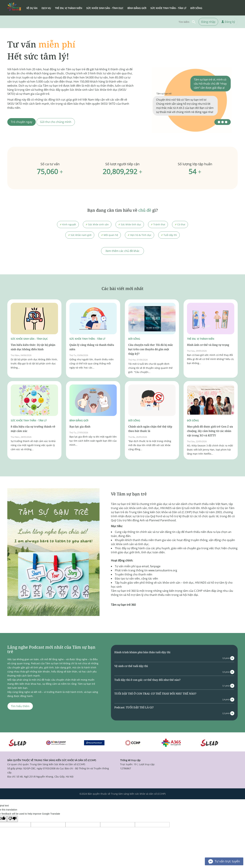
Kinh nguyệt (68, 224)
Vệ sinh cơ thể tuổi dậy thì (131, 666)
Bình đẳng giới (78, 420)
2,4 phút (228, 699)
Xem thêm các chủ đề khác (122, 251)
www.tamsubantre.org (162, 570)
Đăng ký (228, 22)
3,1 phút (228, 686)
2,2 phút (228, 713)
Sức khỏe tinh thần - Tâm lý (87, 338)
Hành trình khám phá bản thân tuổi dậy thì (142, 652)
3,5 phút (228, 658)
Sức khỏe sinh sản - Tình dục (29, 338)
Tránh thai (158, 224)
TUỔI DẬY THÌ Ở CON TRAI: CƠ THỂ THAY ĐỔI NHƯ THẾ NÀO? (155, 693)
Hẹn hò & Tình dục (139, 235)
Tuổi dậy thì (169, 235)
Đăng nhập (208, 22)
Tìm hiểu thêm (20, 706)
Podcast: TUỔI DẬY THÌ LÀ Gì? (134, 707)
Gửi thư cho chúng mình (55, 122)
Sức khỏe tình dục (129, 224)
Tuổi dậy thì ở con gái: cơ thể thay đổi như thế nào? (147, 680)
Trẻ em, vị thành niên (200, 338)
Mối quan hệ (109, 235)
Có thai (180, 224)
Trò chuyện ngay (21, 122)
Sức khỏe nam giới (80, 235)
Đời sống (134, 338)
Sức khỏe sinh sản (97, 224)
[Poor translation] (12, 819)
